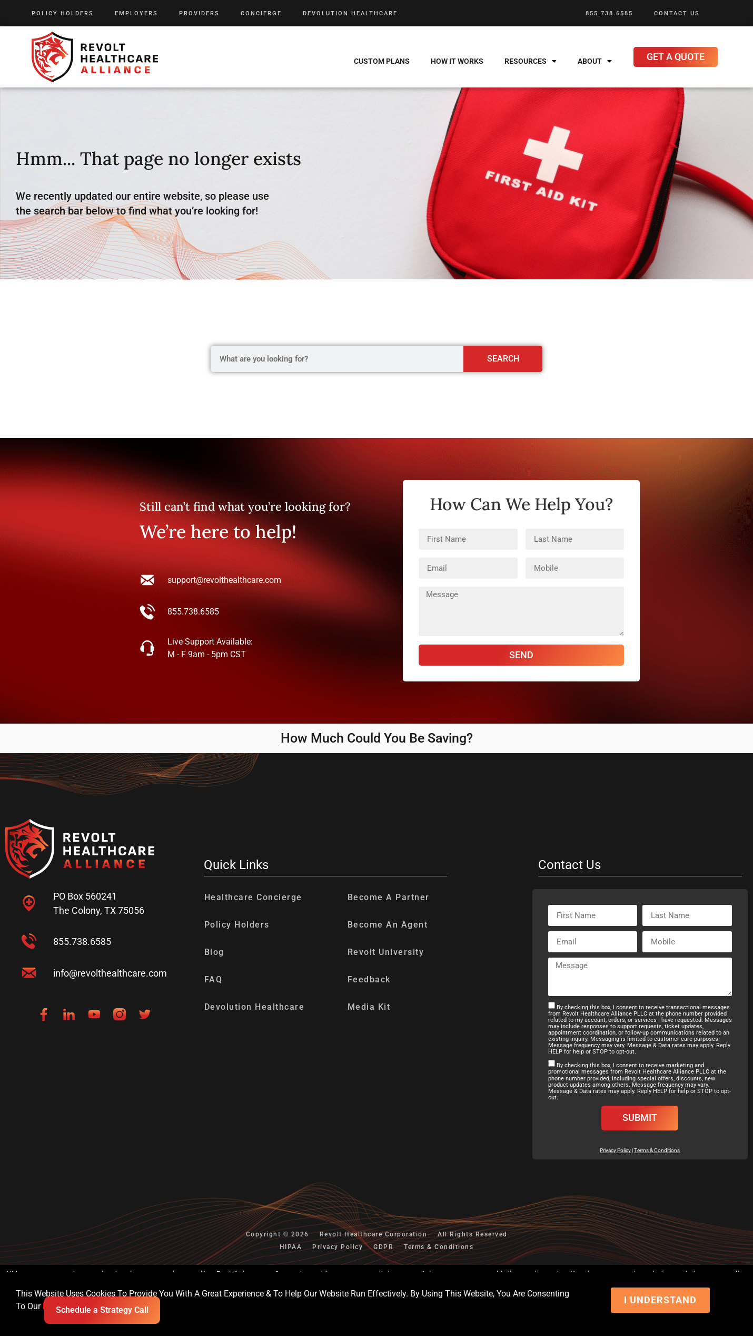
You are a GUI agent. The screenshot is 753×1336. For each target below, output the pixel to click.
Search (503, 359)
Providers (199, 13)
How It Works (457, 61)
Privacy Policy (337, 1247)
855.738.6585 (609, 13)
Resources (530, 61)
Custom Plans (382, 61)
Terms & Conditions (657, 1150)
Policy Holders (63, 13)
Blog (214, 952)
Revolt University (386, 952)
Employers (136, 13)
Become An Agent (388, 925)
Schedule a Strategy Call (102, 1310)
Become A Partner (389, 897)
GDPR (383, 1247)
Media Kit (369, 1007)
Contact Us (677, 13)
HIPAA (291, 1247)
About (595, 61)
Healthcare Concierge (253, 897)
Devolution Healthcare (350, 13)
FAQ (213, 979)
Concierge (261, 13)
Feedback (369, 979)
